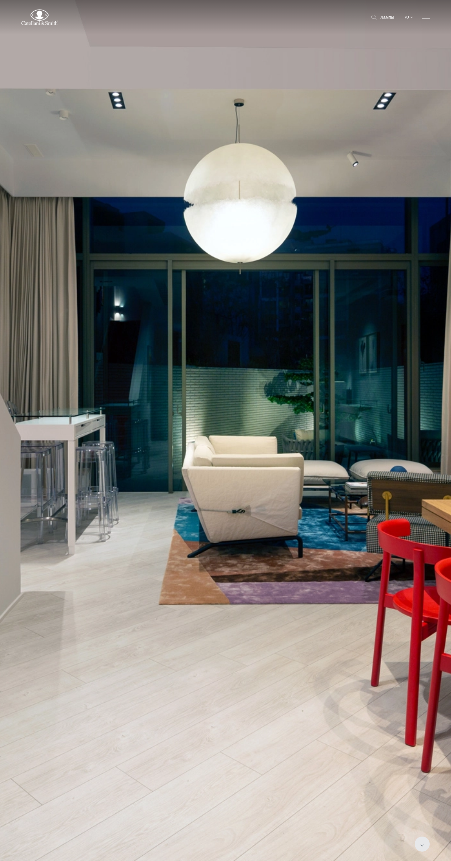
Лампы (382, 17)
